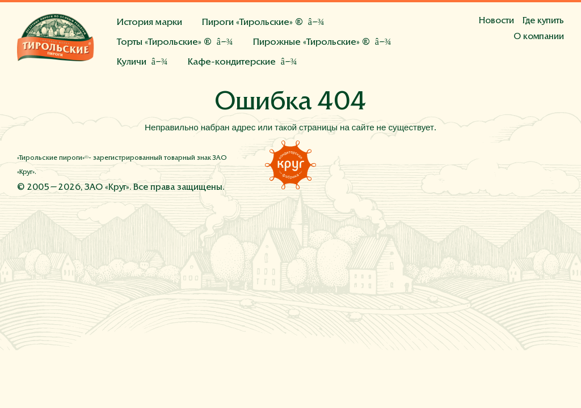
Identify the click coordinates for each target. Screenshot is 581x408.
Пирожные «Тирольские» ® (311, 43)
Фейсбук (478, 164)
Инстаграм (529, 164)
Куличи (131, 62)
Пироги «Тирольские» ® (252, 23)
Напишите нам (555, 164)
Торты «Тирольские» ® (164, 43)
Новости (496, 21)
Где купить (543, 21)
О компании (538, 37)
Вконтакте (504, 164)
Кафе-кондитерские (232, 62)
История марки (149, 23)
